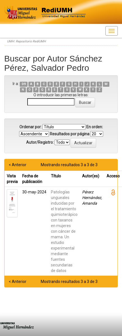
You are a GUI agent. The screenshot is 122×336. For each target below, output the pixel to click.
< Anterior (17, 165)
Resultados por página (69, 134)
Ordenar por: (30, 127)
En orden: (94, 127)
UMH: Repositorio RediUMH (26, 41)
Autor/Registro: (40, 142)
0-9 (24, 84)
